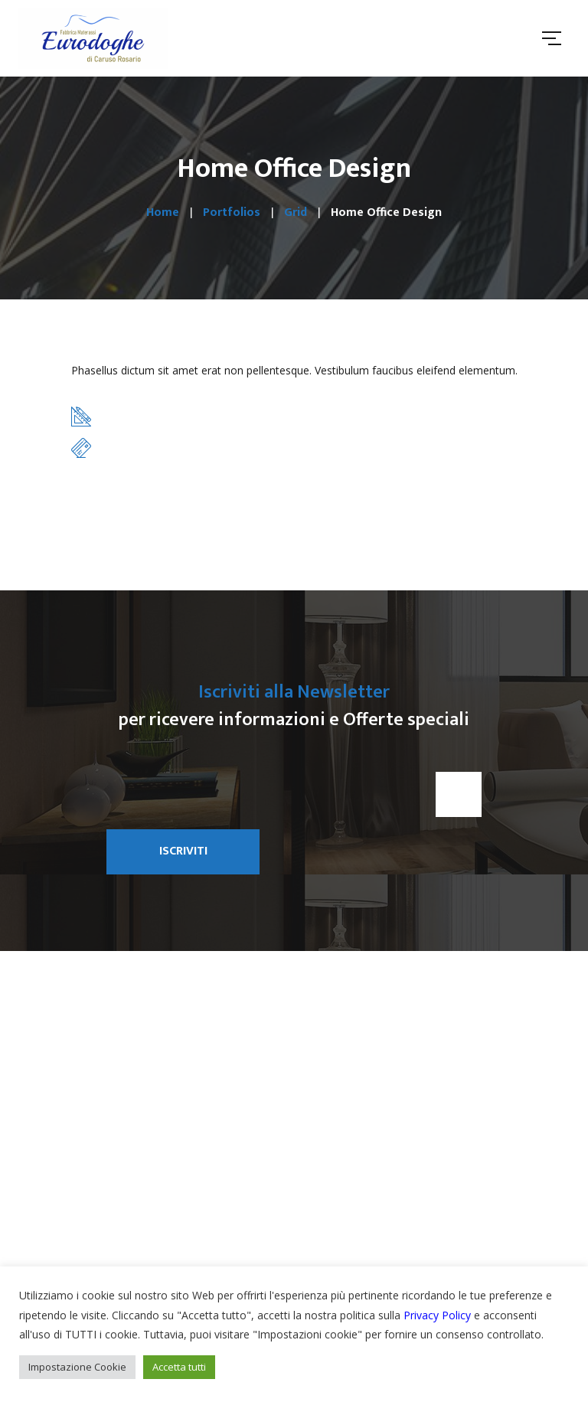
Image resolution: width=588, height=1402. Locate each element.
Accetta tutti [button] (179, 1367)
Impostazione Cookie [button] (77, 1367)
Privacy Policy (437, 1315)
